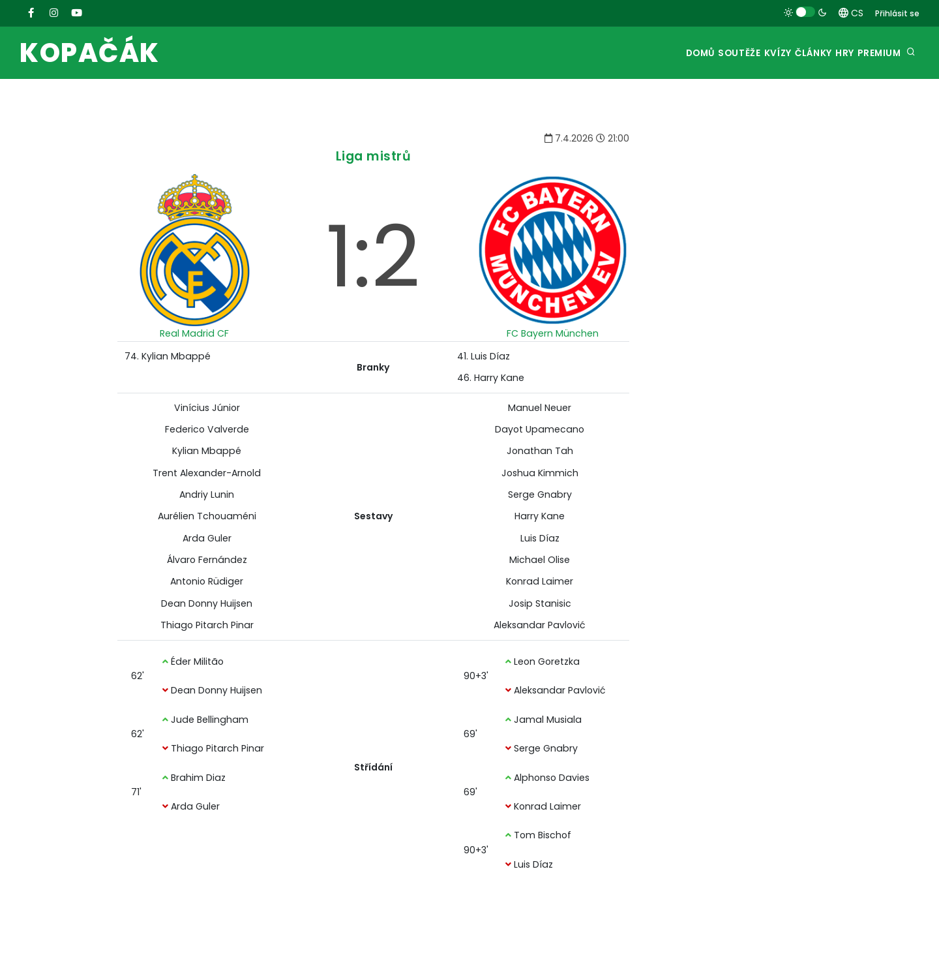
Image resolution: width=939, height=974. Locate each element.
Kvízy (734, 53)
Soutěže (683, 53)
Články (783, 53)
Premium (874, 53)
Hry (827, 53)
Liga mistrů (373, 156)
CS (851, 13)
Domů (633, 53)
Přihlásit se (897, 13)
